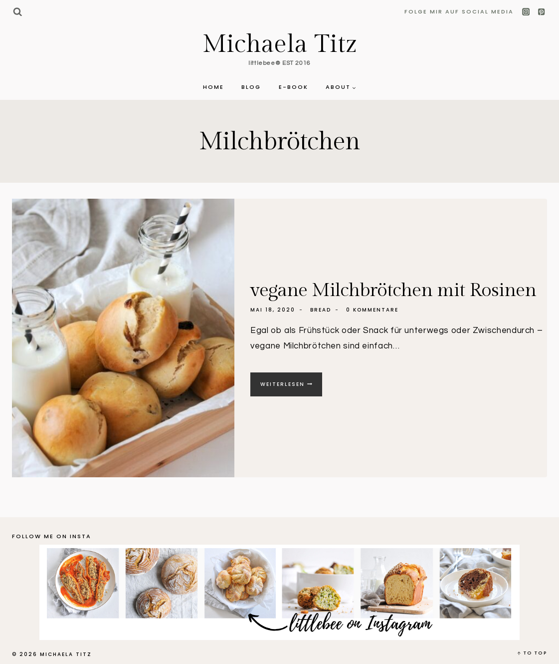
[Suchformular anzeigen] (17, 11)
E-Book (293, 87)
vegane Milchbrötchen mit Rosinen (393, 290)
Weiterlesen (291, 387)
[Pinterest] (541, 12)
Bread (320, 310)
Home (213, 87)
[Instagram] (526, 12)
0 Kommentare (372, 310)
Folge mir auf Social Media (459, 11)
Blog (251, 87)
